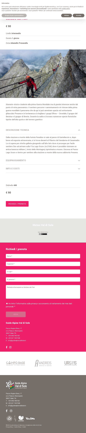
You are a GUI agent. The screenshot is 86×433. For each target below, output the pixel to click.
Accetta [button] (78, 15)
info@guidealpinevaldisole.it (17, 341)
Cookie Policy (17, 427)
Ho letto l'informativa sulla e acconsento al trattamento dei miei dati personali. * (39, 305)
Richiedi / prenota (17, 204)
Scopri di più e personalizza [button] (14, 15)
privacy (34, 303)
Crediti (24, 427)
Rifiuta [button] (66, 15)
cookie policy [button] (66, 8)
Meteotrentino (44, 232)
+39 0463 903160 (14, 336)
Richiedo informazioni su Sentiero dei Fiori (43, 292)
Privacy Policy (9, 427)
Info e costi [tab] (43, 168)
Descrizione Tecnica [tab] (43, 130)
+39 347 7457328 (14, 338)
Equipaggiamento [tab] (43, 160)
